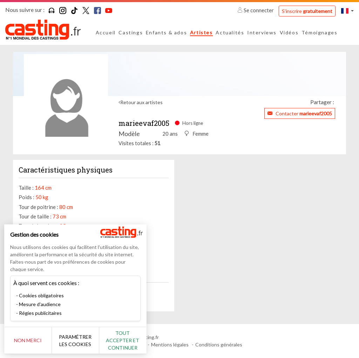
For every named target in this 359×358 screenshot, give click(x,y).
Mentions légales (170, 344)
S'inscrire (307, 11)
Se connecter (256, 10)
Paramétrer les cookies (78, 340)
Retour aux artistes (141, 102)
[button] (347, 10)
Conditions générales (218, 344)
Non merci (29, 340)
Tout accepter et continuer (126, 340)
